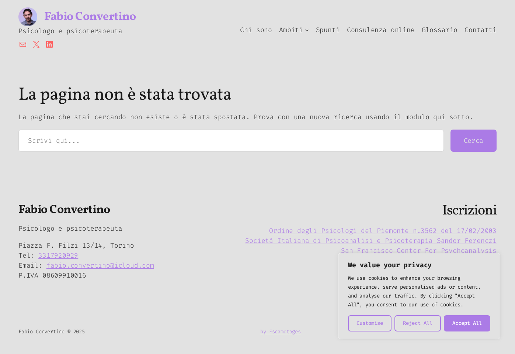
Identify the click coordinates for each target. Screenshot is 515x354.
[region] (419, 296)
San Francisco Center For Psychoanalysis (419, 250)
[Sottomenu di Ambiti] (307, 30)
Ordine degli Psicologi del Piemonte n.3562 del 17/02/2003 (383, 230)
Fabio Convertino (90, 17)
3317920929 (58, 255)
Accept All (467, 323)
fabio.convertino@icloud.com (100, 265)
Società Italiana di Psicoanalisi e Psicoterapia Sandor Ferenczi (371, 240)
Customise (369, 323)
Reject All (417, 323)
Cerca (473, 140)
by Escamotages (280, 331)
